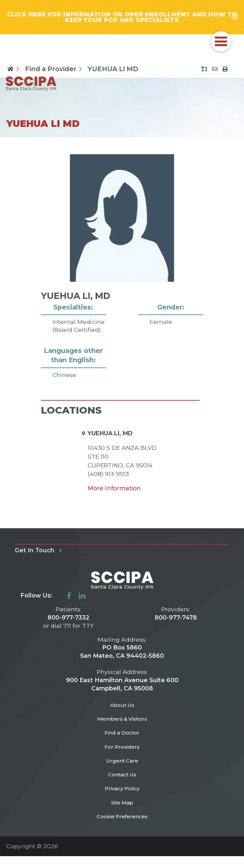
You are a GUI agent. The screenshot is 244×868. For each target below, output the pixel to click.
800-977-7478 (176, 620)
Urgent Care (122, 774)
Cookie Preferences (122, 839)
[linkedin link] (82, 599)
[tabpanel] (122, 279)
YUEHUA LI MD (113, 72)
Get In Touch (39, 553)
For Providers (122, 758)
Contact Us (122, 790)
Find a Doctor (122, 741)
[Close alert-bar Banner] (234, 19)
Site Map (122, 823)
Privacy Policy (122, 806)
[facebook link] (69, 599)
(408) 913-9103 (108, 477)
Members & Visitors (122, 725)
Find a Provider (54, 72)
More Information (114, 491)
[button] (221, 45)
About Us (122, 709)
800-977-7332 (68, 620)
